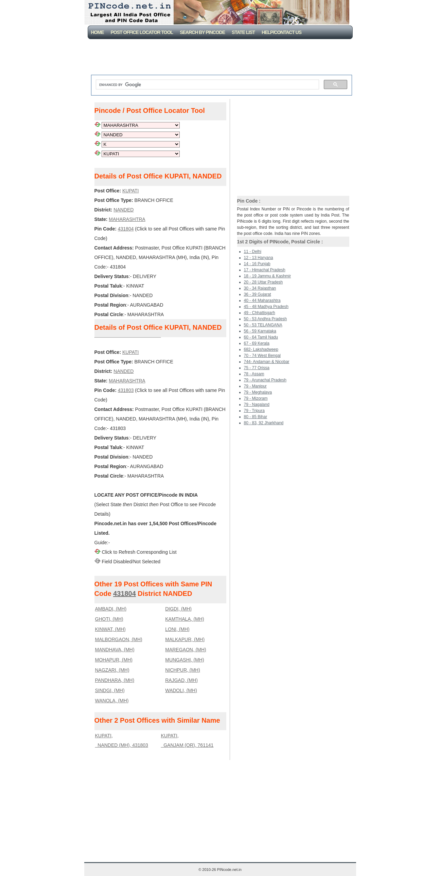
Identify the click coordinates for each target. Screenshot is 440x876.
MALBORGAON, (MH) (118, 639)
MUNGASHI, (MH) (184, 660)
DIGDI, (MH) (178, 609)
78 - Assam (254, 374)
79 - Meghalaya (258, 392)
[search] (206, 85)
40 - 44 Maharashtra (262, 300)
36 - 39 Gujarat (257, 294)
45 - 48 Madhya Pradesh (266, 306)
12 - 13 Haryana (258, 257)
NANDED (123, 209)
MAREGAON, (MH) (185, 649)
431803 (126, 390)
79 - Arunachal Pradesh (265, 380)
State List (243, 32)
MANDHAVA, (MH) (115, 649)
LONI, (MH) (177, 629)
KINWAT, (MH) (110, 629)
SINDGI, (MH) (110, 690)
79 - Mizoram (256, 398)
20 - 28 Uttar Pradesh (263, 282)
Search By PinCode (202, 32)
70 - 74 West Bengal (262, 355)
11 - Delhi (252, 251)
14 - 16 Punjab (257, 263)
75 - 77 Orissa (256, 367)
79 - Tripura (254, 410)
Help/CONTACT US (281, 32)
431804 (126, 228)
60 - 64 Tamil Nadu (261, 337)
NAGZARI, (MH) (112, 670)
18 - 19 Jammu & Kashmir (267, 276)
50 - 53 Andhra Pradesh (265, 318)
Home (97, 32)
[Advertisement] (221, 57)
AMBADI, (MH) (111, 609)
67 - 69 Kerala (256, 343)
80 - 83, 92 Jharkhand (264, 422)
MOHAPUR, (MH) (114, 660)
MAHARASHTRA (127, 219)
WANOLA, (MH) (112, 700)
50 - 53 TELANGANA (263, 325)
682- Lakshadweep (261, 349)
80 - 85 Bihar (255, 416)
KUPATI (130, 190)
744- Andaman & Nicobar (266, 361)
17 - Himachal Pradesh (264, 270)
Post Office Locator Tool (142, 32)
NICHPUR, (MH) (182, 670)
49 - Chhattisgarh (259, 312)
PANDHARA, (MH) (115, 680)
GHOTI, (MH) (109, 619)
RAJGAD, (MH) (181, 680)
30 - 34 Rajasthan (260, 288)
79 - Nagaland (256, 404)
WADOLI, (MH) (181, 690)
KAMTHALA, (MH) (184, 619)
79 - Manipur (255, 386)
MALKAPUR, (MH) (185, 639)
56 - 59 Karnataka (260, 331)
